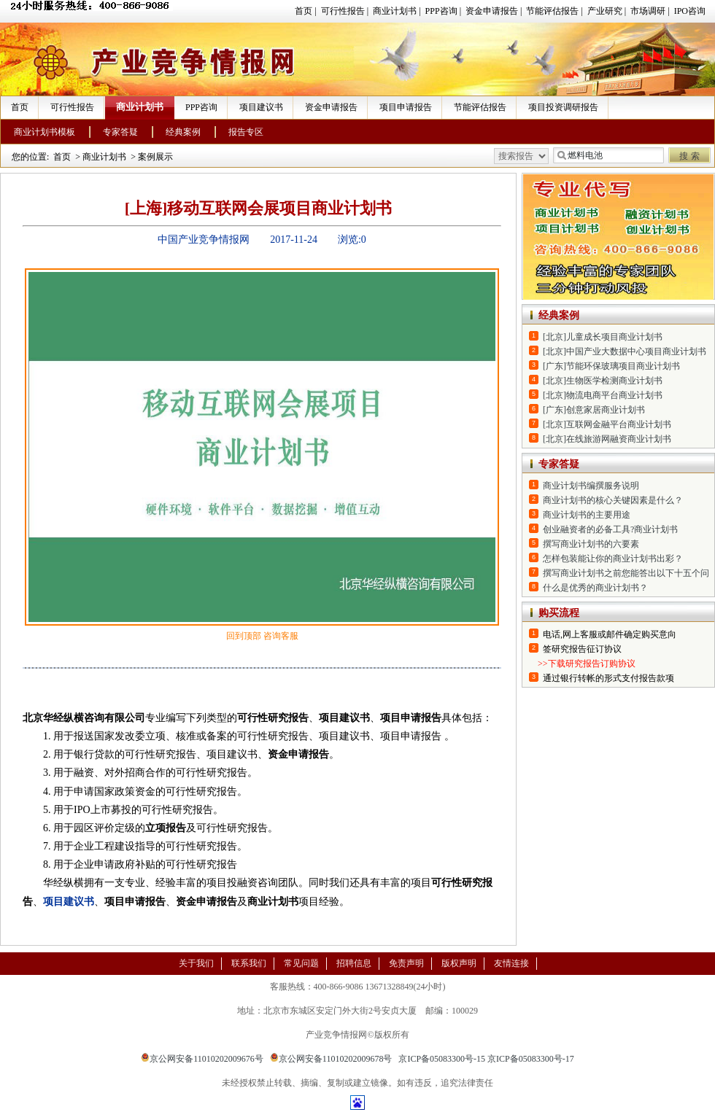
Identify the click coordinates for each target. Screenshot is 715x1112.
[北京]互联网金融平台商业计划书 (607, 424)
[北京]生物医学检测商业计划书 (602, 381)
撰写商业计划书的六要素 (591, 544)
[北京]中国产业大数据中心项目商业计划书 (624, 351)
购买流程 (558, 612)
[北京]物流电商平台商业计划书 (602, 395)
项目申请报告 (405, 107)
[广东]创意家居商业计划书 (594, 410)
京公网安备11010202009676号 (202, 1059)
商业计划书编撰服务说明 (591, 486)
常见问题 (301, 963)
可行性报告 (343, 11)
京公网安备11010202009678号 (331, 1059)
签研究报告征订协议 (582, 649)
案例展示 (155, 157)
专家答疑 (120, 132)
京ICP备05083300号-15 (441, 1059)
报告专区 (245, 132)
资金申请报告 (491, 11)
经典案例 (183, 132)
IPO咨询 (690, 11)
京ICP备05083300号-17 (530, 1059)
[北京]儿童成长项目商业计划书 (602, 337)
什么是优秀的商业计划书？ (595, 588)
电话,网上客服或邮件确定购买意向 (609, 634)
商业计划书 (395, 11)
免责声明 (406, 963)
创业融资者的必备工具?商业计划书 (610, 529)
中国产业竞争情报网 (204, 239)
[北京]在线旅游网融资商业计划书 (607, 439)
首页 (303, 11)
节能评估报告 (552, 11)
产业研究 (604, 11)
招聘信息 (353, 963)
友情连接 (511, 963)
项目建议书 (261, 107)
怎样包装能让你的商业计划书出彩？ (613, 558)
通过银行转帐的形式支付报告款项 (608, 678)
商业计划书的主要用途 (586, 515)
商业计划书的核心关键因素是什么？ (613, 500)
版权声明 (458, 963)
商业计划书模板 (44, 132)
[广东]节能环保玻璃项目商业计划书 (611, 366)
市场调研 (647, 11)
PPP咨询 (441, 11)
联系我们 (248, 963)
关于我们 (196, 963)
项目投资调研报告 (563, 107)
